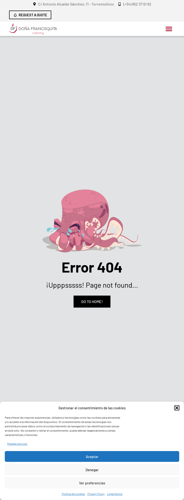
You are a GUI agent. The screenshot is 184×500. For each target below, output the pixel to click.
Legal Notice (114, 493)
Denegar (92, 470)
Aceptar (92, 456)
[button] (176, 407)
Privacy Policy (96, 493)
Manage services (17, 443)
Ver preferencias (92, 483)
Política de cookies (73, 493)
